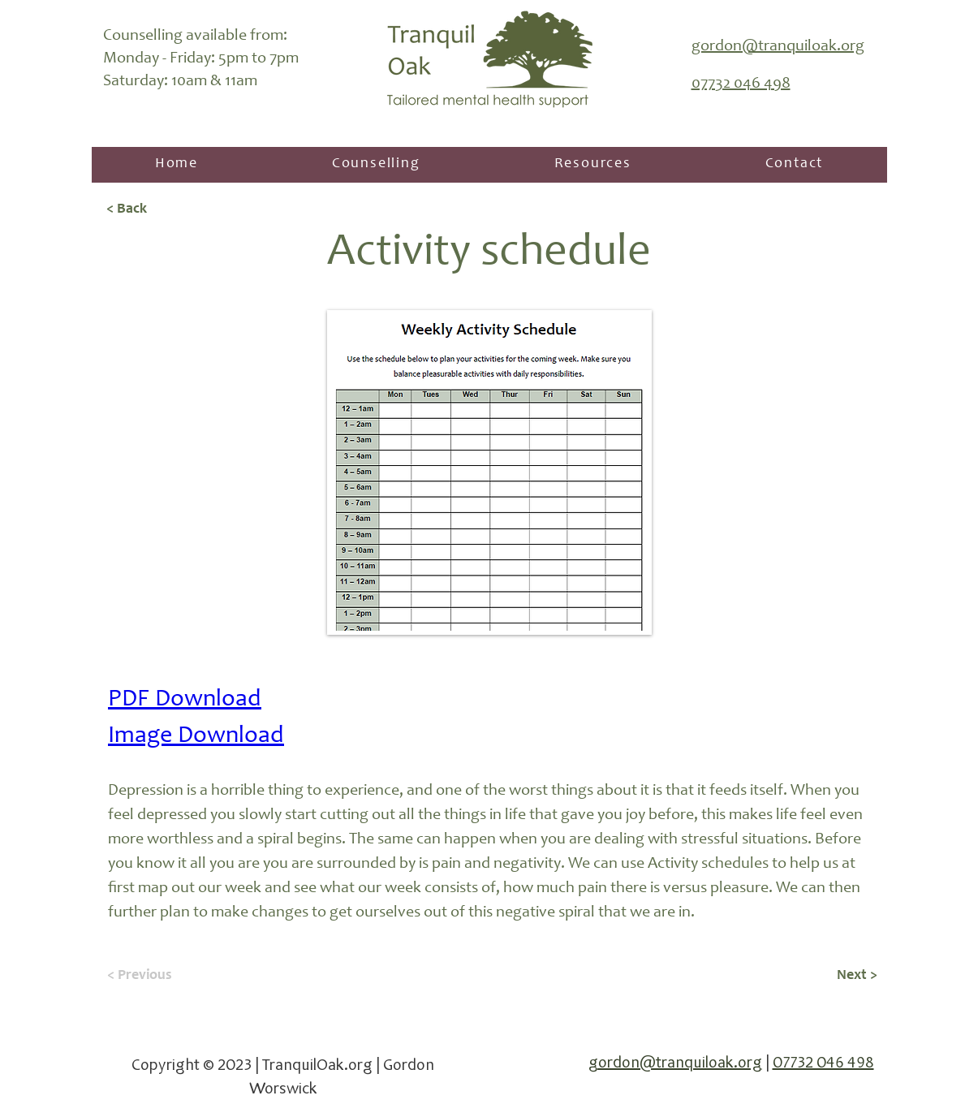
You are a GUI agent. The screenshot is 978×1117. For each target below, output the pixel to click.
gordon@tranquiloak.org (675, 1064)
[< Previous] (160, 976)
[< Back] (159, 210)
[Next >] (836, 976)
